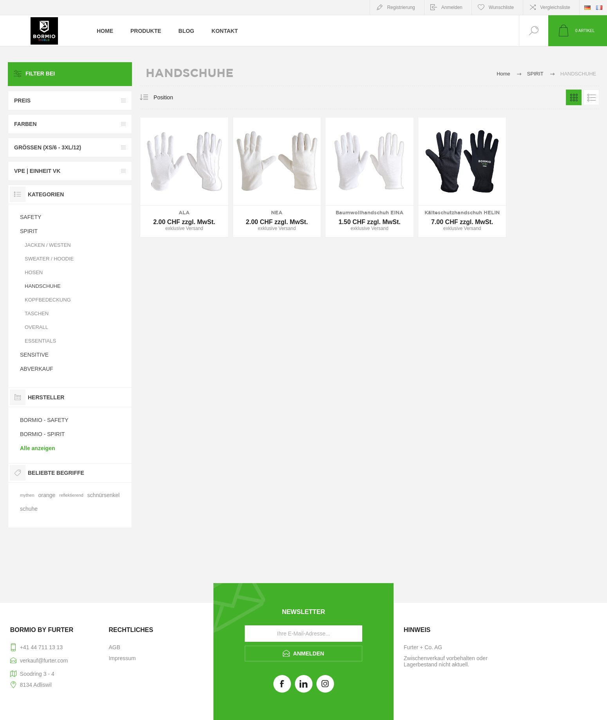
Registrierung (401, 7)
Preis (22, 100)
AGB (114, 647)
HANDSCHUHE (43, 286)
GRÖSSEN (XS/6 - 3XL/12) (47, 147)
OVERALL (36, 327)
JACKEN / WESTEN (48, 245)
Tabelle (574, 97)
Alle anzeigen (37, 448)
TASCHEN (37, 313)
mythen (27, 495)
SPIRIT (29, 231)
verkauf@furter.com (44, 660)
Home (503, 74)
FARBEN (25, 124)
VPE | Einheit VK (37, 171)
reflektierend (71, 495)
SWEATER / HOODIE (49, 259)
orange (47, 495)
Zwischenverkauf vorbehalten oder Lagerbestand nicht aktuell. (446, 661)
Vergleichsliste (555, 7)
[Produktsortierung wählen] (177, 97)
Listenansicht (591, 97)
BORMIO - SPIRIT (42, 434)
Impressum (121, 658)
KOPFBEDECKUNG (48, 300)
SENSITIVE (34, 355)
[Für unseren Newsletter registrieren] (303, 633)
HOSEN (34, 272)
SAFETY (30, 217)
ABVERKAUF (36, 369)
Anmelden (451, 7)
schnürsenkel (103, 495)
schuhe (29, 509)
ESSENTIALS (40, 341)
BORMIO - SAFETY (44, 420)
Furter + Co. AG (423, 647)
